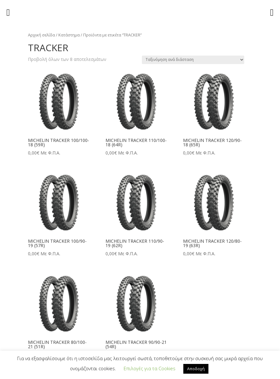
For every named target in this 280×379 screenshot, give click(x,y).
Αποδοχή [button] (196, 368)
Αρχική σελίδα (41, 35)
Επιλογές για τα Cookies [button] (149, 368)
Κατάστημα (69, 35)
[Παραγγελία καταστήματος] (193, 60)
